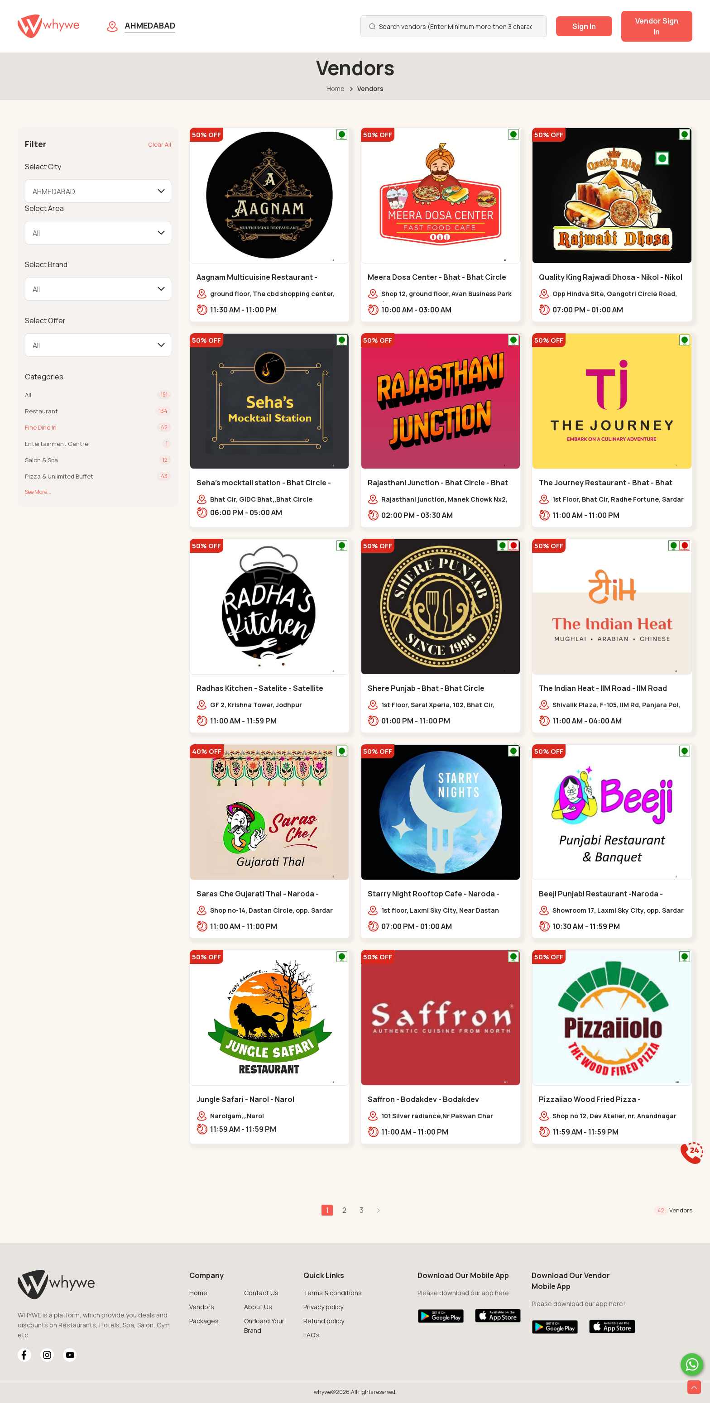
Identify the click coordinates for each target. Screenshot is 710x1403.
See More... (38, 492)
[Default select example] (98, 191)
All (28, 395)
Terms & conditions (332, 1292)
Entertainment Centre (56, 444)
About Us (258, 1306)
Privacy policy (323, 1306)
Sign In (584, 26)
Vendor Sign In (656, 26)
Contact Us (261, 1292)
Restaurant (41, 411)
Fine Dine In (41, 427)
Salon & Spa (41, 460)
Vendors (201, 1306)
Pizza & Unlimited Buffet (59, 476)
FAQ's (311, 1335)
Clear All (159, 144)
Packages (204, 1321)
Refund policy (323, 1321)
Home (335, 88)
